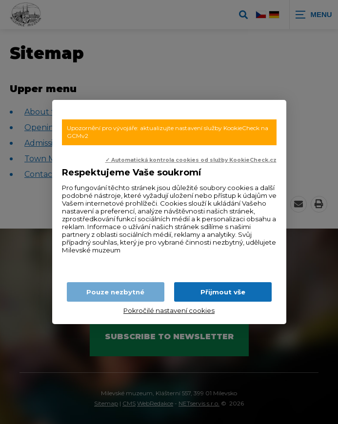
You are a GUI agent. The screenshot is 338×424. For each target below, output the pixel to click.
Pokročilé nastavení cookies (169, 310)
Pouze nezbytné (115, 292)
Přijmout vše (222, 292)
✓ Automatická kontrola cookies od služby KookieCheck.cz (191, 160)
